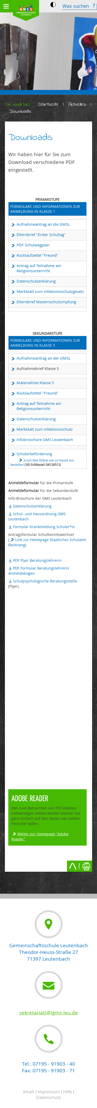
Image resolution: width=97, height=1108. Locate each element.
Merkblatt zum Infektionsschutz (45, 429)
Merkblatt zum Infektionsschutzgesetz (50, 291)
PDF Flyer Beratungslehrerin (37, 560)
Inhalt (28, 1092)
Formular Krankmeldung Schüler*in (44, 526)
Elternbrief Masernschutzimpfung (46, 301)
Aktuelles (77, 104)
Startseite (48, 104)
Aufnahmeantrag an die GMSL (43, 224)
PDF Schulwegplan (33, 244)
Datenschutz (48, 1097)
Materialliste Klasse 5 (35, 382)
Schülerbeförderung (34, 453)
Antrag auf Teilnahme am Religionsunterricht (39, 268)
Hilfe (67, 1092)
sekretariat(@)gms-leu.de (48, 1012)
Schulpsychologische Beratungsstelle (45, 581)
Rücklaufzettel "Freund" (37, 255)
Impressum (49, 1092)
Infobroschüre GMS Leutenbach (45, 439)
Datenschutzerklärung (36, 281)
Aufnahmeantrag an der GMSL (44, 358)
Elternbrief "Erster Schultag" (41, 234)
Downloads (20, 111)
